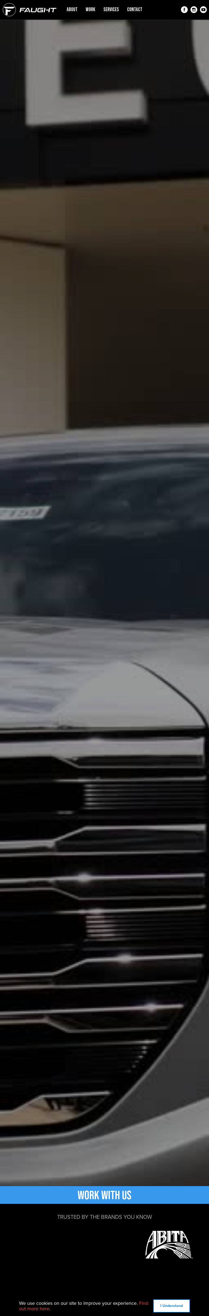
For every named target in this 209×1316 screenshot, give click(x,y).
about (72, 9)
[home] (29, 10)
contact (134, 9)
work (90, 9)
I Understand (171, 1305)
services (111, 9)
